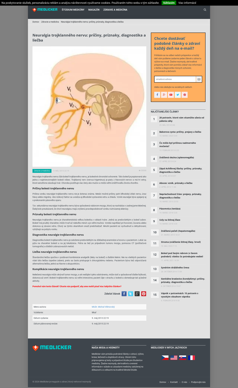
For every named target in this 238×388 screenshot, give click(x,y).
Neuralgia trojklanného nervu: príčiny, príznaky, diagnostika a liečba (92, 23)
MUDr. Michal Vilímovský (103, 308)
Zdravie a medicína (115, 9)
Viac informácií (187, 2)
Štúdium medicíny (73, 9)
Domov (35, 23)
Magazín (93, 9)
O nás (184, 383)
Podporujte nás (198, 383)
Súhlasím (169, 2)
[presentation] (165, 112)
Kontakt (174, 383)
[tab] (165, 112)
